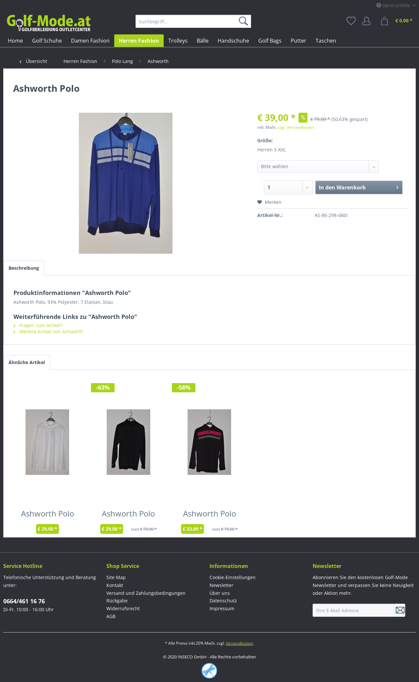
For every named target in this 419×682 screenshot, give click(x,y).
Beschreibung (24, 268)
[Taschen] (326, 40)
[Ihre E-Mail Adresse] (354, 610)
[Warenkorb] (397, 21)
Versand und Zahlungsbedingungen (146, 593)
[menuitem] (193, 21)
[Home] (15, 40)
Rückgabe (117, 600)
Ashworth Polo (47, 515)
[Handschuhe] (233, 40)
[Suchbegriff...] (193, 21)
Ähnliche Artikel (27, 362)
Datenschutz (223, 600)
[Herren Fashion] (139, 40)
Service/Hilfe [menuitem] (393, 5)
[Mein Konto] (368, 21)
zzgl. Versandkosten (296, 127)
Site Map (116, 577)
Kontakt (114, 585)
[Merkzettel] (351, 21)
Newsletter (221, 585)
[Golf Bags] (270, 40)
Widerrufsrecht (123, 608)
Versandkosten (239, 643)
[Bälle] (202, 40)
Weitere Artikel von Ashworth (48, 331)
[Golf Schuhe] (46, 40)
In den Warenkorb (358, 186)
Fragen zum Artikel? (38, 325)
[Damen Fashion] (90, 40)
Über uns (220, 593)
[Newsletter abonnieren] (400, 610)
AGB (111, 616)
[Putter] (298, 40)
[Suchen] (244, 21)
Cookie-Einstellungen (233, 577)
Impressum (222, 608)
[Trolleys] (178, 40)
